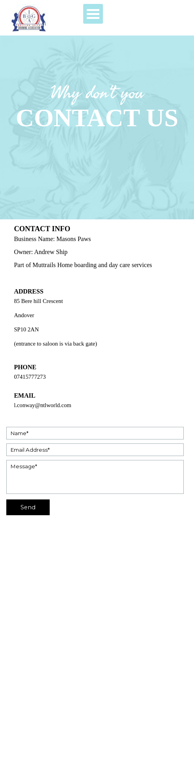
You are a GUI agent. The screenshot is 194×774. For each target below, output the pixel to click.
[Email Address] (94, 449)
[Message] (94, 477)
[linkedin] (59, 740)
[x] (45, 740)
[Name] (94, 433)
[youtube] (31, 740)
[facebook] (17, 740)
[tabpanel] (97, 108)
